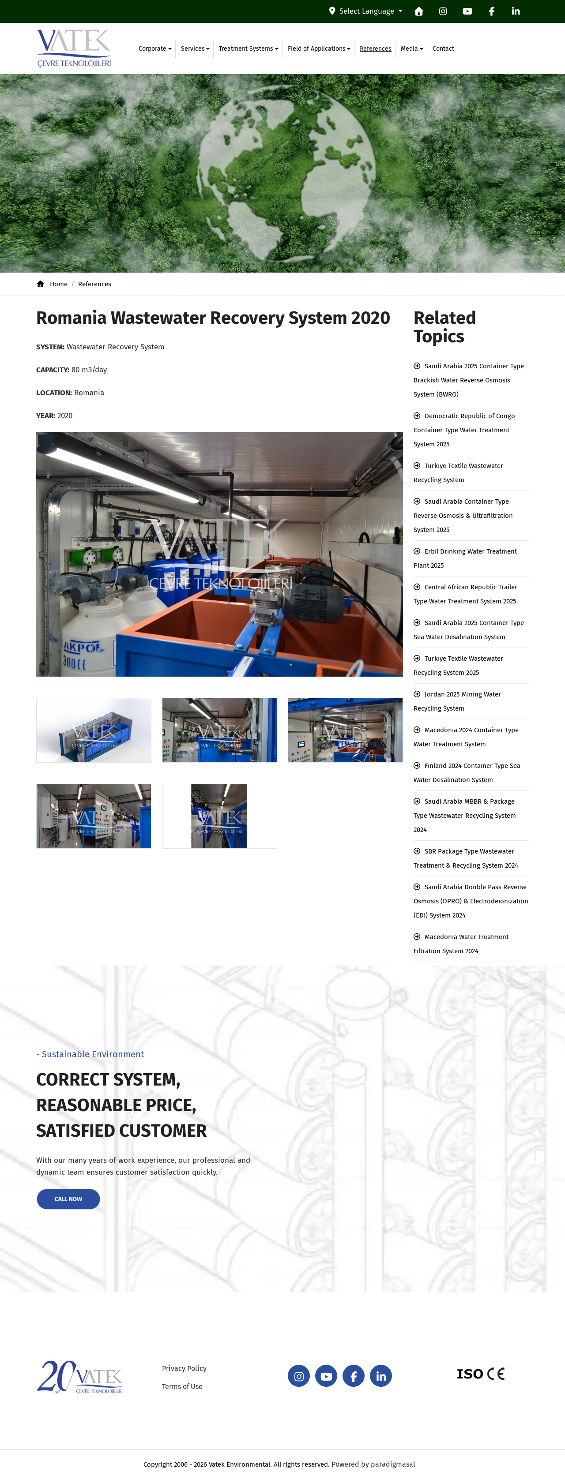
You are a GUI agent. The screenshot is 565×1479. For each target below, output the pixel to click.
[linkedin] (516, 11)
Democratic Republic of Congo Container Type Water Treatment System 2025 (464, 430)
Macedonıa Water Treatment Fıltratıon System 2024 (461, 944)
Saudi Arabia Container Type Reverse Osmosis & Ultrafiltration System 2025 (463, 516)
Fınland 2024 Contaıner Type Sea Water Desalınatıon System (467, 773)
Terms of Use (182, 1386)
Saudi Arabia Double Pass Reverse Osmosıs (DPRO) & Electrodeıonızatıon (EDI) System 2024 (471, 901)
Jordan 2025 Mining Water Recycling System (457, 701)
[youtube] (467, 11)
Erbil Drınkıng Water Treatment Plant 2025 (465, 558)
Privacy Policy (184, 1368)
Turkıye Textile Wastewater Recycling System (458, 473)
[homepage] (419, 11)
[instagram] (443, 11)
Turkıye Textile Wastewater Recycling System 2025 (458, 666)
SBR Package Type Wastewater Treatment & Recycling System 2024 (466, 858)
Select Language (362, 11)
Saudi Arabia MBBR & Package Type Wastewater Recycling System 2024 (465, 816)
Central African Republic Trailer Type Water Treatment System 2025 (465, 594)
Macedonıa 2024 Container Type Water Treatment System (466, 737)
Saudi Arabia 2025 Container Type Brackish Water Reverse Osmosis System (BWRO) (469, 380)
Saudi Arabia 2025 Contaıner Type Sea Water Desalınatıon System (469, 630)
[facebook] (491, 11)
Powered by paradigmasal (373, 1464)
